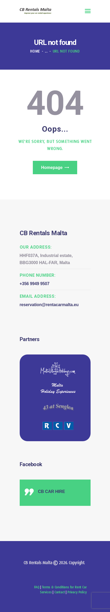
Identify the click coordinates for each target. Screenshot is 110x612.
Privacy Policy (76, 592)
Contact (59, 592)
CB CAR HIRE (51, 491)
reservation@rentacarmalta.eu (49, 304)
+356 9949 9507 (35, 283)
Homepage (52, 167)
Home (35, 51)
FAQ (36, 587)
